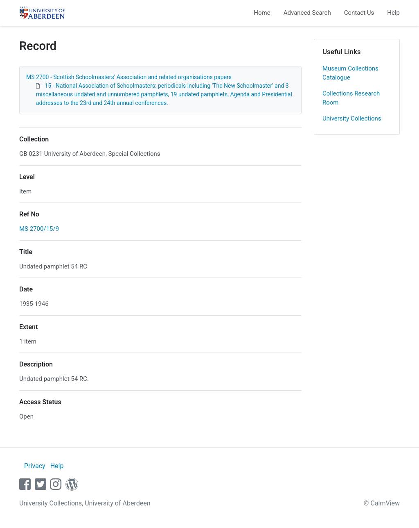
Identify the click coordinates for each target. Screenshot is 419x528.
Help (393, 12)
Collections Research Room (351, 98)
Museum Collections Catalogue (350, 73)
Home (262, 12)
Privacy (34, 466)
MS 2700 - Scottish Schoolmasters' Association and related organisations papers (129, 77)
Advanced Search (307, 12)
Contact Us (359, 12)
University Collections (351, 118)
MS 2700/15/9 (39, 228)
